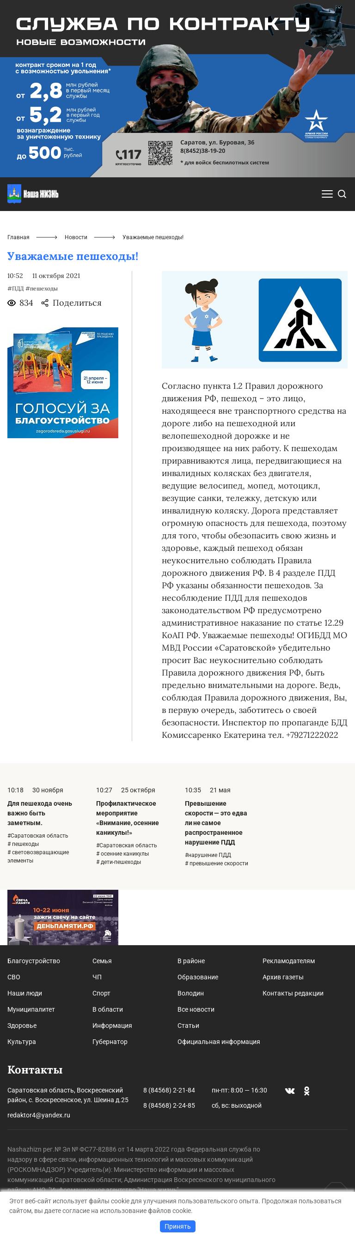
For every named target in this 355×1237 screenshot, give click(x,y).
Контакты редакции (293, 993)
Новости (76, 237)
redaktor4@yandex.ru (38, 1115)
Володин (191, 993)
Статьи (188, 1025)
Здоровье (22, 1025)
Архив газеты (283, 977)
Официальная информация (219, 1041)
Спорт (101, 993)
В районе (191, 961)
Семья (102, 961)
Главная (18, 237)
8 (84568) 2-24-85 (169, 1105)
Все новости (196, 1009)
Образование (198, 977)
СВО (13, 977)
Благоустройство (33, 961)
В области (107, 1009)
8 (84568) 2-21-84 (169, 1090)
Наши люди (24, 993)
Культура (21, 1041)
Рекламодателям (289, 961)
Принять (178, 1226)
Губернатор (110, 1041)
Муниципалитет (31, 1009)
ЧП (97, 977)
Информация (112, 1025)
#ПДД (15, 288)
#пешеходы (41, 288)
